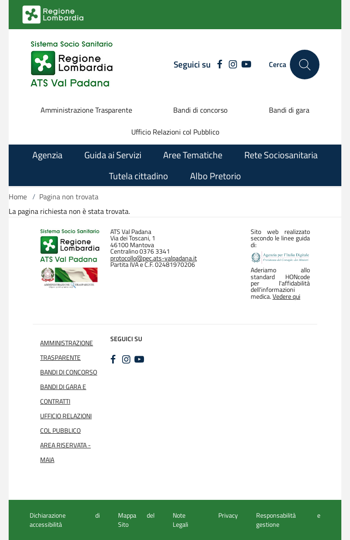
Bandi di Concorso (68, 372)
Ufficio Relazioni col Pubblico (175, 131)
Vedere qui (286, 296)
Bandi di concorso (200, 109)
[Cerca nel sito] (304, 64)
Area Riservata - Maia (65, 452)
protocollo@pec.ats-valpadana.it (153, 258)
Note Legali (180, 520)
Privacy (228, 515)
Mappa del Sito (136, 520)
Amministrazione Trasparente (86, 109)
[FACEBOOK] (218, 64)
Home (18, 196)
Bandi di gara (289, 109)
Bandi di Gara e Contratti (63, 394)
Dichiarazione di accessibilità (65, 520)
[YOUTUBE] (246, 64)
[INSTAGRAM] (233, 64)
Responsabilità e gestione (288, 520)
